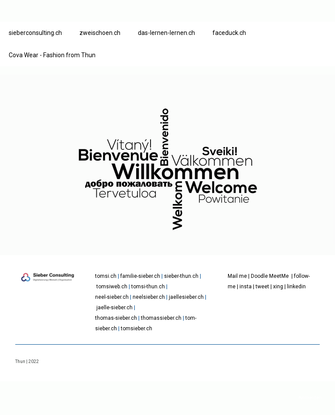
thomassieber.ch (161, 318)
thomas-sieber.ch (116, 318)
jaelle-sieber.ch (114, 307)
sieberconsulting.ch (35, 32)
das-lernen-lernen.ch (166, 32)
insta (245, 287)
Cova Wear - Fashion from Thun (52, 55)
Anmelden (310, 398)
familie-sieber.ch (140, 276)
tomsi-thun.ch (148, 287)
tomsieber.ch (136, 328)
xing (278, 287)
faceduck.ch (229, 32)
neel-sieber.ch (112, 297)
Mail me (237, 276)
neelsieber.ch (149, 297)
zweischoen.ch (99, 32)
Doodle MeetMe (270, 276)
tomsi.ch (105, 276)
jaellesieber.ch (186, 297)
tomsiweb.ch (111, 287)
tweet (262, 287)
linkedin (296, 287)
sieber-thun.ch (181, 276)
